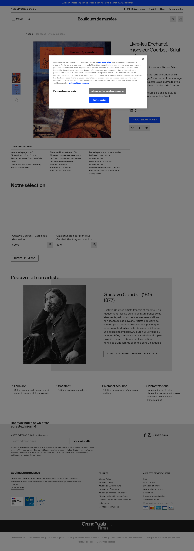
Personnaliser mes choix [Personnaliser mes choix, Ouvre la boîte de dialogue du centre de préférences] (64, 91)
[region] (98, 82)
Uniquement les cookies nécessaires (107, 91)
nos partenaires (104, 62)
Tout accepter (99, 100)
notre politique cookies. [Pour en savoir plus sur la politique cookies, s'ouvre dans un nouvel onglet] (79, 83)
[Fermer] (143, 58)
